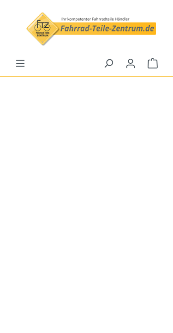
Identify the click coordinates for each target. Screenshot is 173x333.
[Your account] (130, 63)
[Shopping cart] (153, 63)
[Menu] (20, 63)
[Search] (108, 63)
